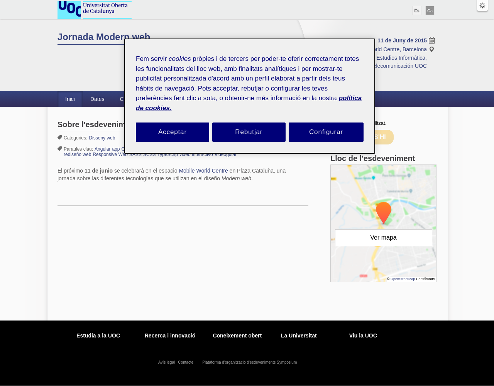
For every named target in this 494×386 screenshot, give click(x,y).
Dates (97, 99)
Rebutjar (248, 132)
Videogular (226, 154)
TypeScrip (167, 154)
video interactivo (196, 154)
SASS (135, 154)
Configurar (326, 132)
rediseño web (77, 154)
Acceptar (172, 132)
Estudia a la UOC (98, 335)
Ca (430, 10)
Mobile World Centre (203, 171)
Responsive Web (110, 154)
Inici (70, 99)
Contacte (186, 362)
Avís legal (167, 362)
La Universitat (299, 335)
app (116, 149)
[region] (249, 96)
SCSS (149, 154)
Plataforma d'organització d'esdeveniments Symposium (250, 362)
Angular (102, 149)
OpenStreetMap (403, 279)
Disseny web (102, 138)
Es (416, 10)
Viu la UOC (363, 335)
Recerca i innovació (170, 335)
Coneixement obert (237, 335)
